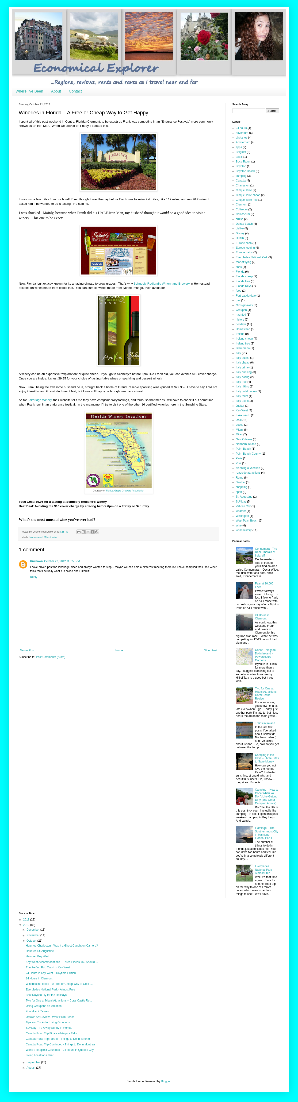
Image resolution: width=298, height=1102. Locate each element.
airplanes (241, 137)
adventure (242, 133)
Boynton (241, 166)
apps (239, 147)
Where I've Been (29, 91)
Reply (33, 577)
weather (241, 511)
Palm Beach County (248, 453)
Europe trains (244, 252)
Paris (239, 458)
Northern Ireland (246, 444)
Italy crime (242, 367)
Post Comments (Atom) (50, 657)
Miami (47, 537)
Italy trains (242, 400)
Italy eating (242, 377)
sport (239, 492)
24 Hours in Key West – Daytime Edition (51, 973)
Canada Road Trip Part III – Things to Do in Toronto (58, 1038)
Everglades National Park (251, 257)
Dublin (240, 238)
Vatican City (243, 506)
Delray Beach (244, 223)
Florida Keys (244, 286)
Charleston (242, 185)
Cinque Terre (244, 190)
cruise (239, 219)
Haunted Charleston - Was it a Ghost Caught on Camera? (62, 945)
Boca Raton (243, 161)
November (33, 935)
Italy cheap (242, 362)
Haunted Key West (37, 956)
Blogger (166, 1081)
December (33, 929)
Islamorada (243, 348)
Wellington (242, 516)
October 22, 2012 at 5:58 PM (62, 561)
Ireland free (243, 343)
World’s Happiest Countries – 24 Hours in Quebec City (60, 1050)
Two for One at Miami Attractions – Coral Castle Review (267, 693)
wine (54, 537)
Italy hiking (242, 386)
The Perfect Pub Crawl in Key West (48, 967)
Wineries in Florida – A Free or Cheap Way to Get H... (59, 984)
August (31, 1067)
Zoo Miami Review (37, 1011)
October (32, 940)
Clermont (241, 204)
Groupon (241, 310)
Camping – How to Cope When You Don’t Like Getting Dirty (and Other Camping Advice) (266, 796)
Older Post (210, 650)
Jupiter (240, 405)
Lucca (239, 424)
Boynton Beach (245, 171)
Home (119, 650)
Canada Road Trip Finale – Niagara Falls (51, 1033)
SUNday (241, 501)
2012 (26, 925)
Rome (239, 477)
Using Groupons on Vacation (44, 1006)
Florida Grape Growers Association (125, 490)
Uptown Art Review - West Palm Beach (50, 1017)
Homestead (36, 537)
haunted (241, 314)
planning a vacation (248, 468)
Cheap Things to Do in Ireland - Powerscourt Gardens (265, 655)
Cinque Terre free (247, 199)
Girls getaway (244, 305)
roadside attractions (248, 472)
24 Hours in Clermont (262, 617)
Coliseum (242, 209)
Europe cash (244, 243)
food (238, 290)
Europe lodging (245, 247)
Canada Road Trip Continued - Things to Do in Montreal (61, 1044)
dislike (240, 228)
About (56, 91)
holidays (241, 324)
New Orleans (244, 439)
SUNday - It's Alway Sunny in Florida (49, 1027)
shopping (241, 487)
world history (244, 530)
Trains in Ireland (265, 723)
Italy (238, 353)
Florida (240, 271)
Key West (242, 410)
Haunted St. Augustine (40, 951)
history (240, 319)
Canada (241, 180)
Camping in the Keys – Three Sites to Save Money (267, 758)
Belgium (241, 152)
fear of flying (243, 262)
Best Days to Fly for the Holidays (46, 995)
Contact (75, 91)
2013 (26, 919)
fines (239, 267)
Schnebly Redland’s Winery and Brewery (162, 283)
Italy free (241, 381)
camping (241, 176)
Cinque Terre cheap (248, 195)
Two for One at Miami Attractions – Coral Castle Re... (59, 1000)
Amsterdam (243, 142)
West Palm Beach (247, 520)
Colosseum (243, 214)
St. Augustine (244, 496)
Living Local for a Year (39, 1055)
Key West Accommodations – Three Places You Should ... (62, 962)
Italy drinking (244, 372)
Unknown (36, 561)
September (34, 1062)
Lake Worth (243, 415)
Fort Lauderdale (246, 295)
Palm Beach (243, 448)
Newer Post (27, 650)
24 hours (241, 128)
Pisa (238, 463)
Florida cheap (244, 276)
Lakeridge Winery (40, 400)
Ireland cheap (244, 338)
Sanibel (240, 482)
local (239, 420)
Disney (240, 233)
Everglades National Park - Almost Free (264, 870)
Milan (239, 434)
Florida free (243, 281)
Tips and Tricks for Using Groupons (48, 1022)
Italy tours (242, 396)
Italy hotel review (246, 391)
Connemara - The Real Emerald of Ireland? (266, 552)
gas (238, 300)
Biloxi (239, 157)
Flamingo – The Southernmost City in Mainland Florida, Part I (266, 833)
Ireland (240, 334)
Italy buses (242, 358)
